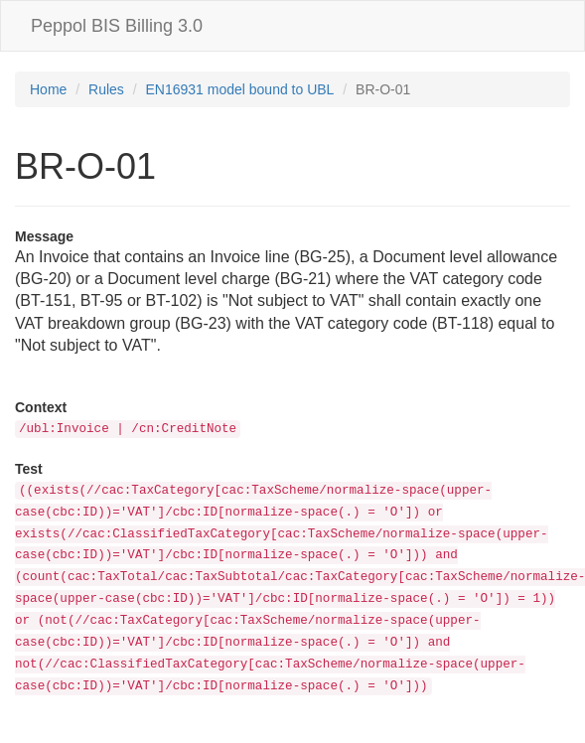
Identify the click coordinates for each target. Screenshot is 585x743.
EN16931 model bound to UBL (240, 89)
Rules (106, 89)
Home (48, 89)
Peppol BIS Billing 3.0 (117, 26)
